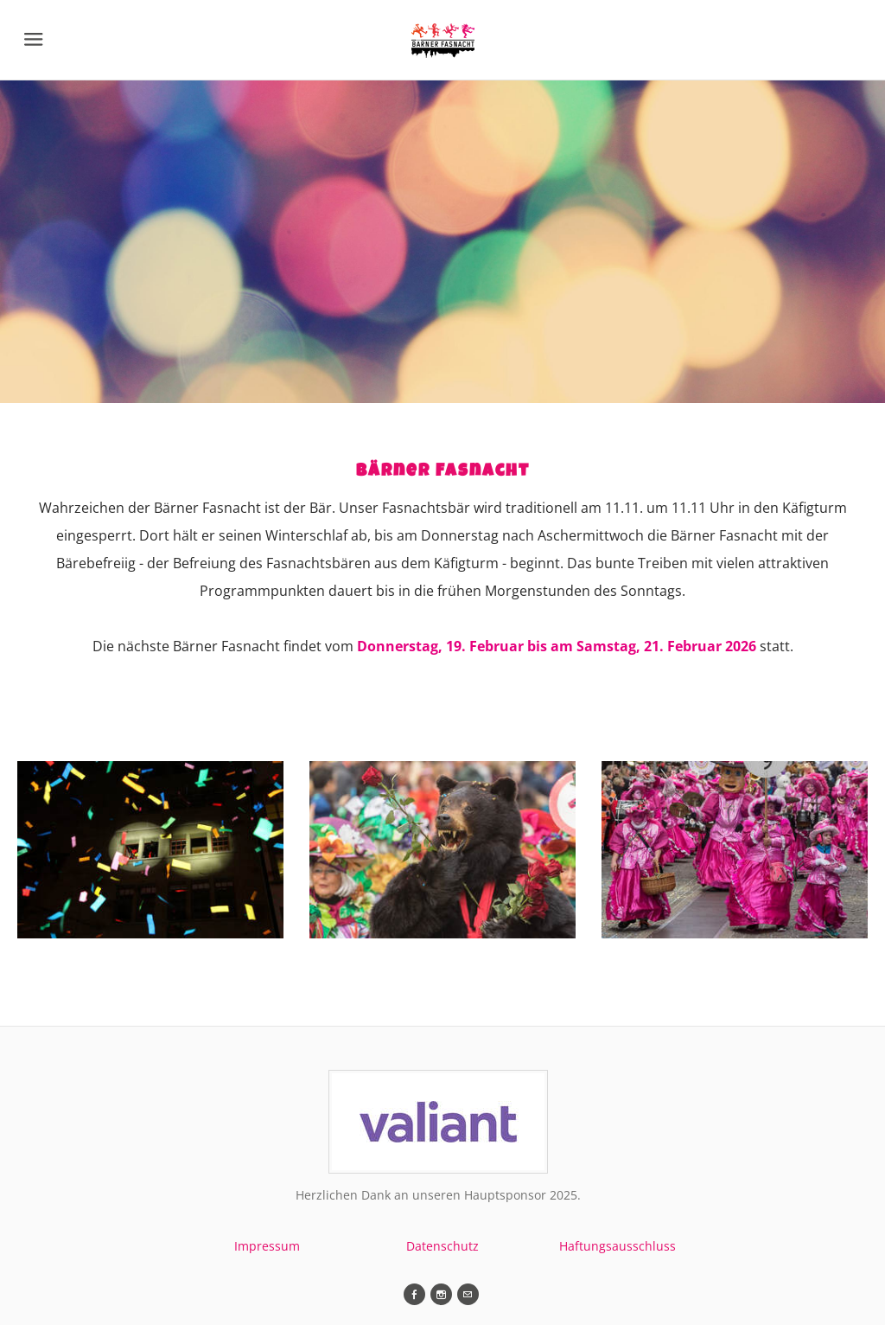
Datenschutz (442, 1246)
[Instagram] (441, 1294)
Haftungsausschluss (617, 1246)
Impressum (267, 1246)
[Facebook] (414, 1294)
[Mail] (468, 1294)
